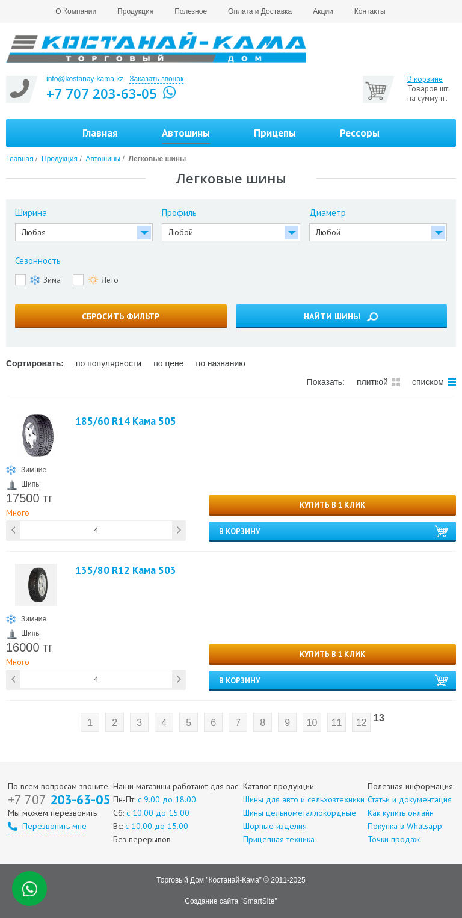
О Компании (75, 11)
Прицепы (275, 133)
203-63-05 (59, 799)
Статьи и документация (410, 799)
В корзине (425, 79)
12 (361, 723)
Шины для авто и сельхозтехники (304, 799)
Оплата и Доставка (260, 11)
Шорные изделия (275, 826)
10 (312, 723)
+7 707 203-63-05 (101, 93)
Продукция (135, 11)
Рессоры (360, 133)
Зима (45, 279)
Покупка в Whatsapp (405, 826)
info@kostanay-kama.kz (84, 79)
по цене (168, 363)
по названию (220, 363)
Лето (103, 279)
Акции (323, 11)
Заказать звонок (156, 79)
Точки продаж (394, 839)
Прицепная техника (279, 839)
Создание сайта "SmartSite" (231, 901)
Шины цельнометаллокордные (299, 812)
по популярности (108, 363)
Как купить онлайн (401, 812)
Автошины (102, 159)
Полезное (190, 11)
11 (336, 723)
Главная (100, 133)
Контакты (370, 11)
